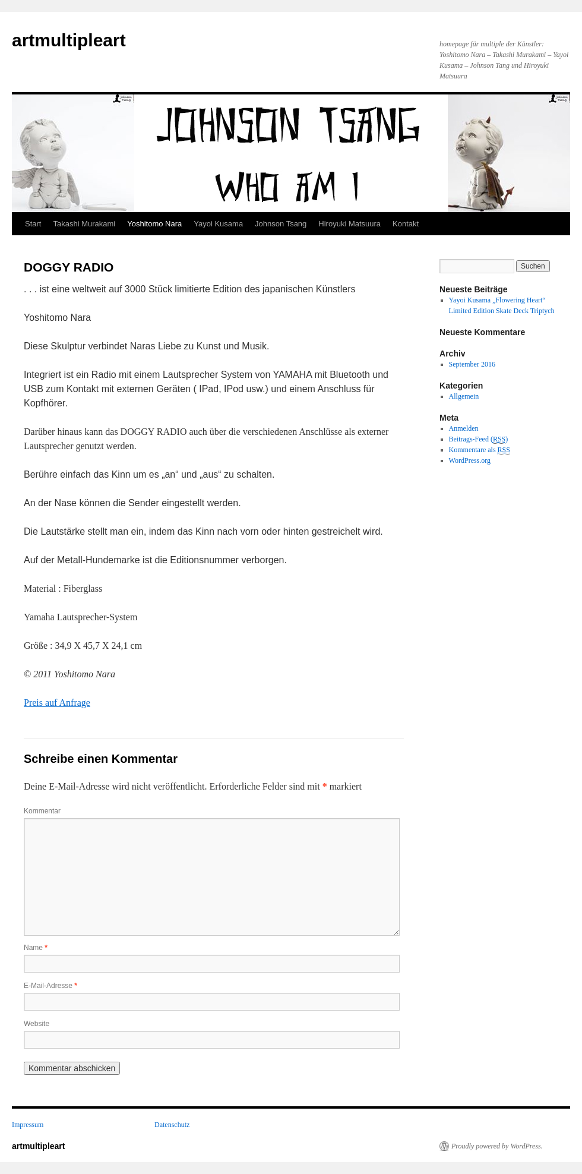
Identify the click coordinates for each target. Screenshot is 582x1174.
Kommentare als (479, 450)
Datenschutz (171, 1125)
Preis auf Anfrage (57, 703)
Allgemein (464, 396)
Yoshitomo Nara (154, 223)
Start (33, 223)
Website (36, 1024)
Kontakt (406, 223)
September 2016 (472, 364)
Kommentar (42, 811)
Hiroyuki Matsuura (349, 223)
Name (36, 947)
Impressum (27, 1125)
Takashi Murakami (84, 223)
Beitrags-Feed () (478, 439)
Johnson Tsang (280, 223)
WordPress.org (470, 460)
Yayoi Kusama (218, 223)
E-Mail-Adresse (50, 986)
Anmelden (464, 428)
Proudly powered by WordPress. (497, 1146)
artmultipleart (69, 40)
